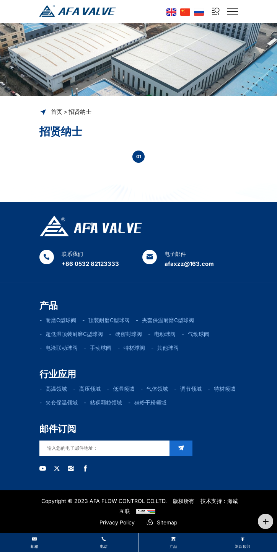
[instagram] (71, 468)
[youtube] (42, 468)
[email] (104, 448)
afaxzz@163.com (189, 263)
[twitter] (57, 468)
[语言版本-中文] (185, 11)
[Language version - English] (171, 11)
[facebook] (85, 468)
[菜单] (232, 11)
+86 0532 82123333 (90, 263)
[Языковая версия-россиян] (199, 11)
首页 (56, 111)
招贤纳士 (79, 111)
